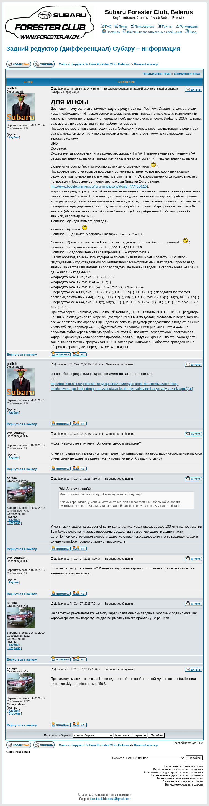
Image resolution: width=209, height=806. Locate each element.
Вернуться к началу (22, 354)
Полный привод (146, 64)
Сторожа (14, 523)
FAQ (106, 26)
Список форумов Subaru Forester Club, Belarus (94, 64)
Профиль (111, 32)
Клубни (13, 137)
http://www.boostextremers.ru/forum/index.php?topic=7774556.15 (99, 186)
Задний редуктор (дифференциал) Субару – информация (93, 48)
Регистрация (187, 26)
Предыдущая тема (157, 73)
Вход (190, 32)
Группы (165, 26)
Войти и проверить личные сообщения (152, 32)
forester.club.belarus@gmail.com (110, 799)
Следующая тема (187, 73)
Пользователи (143, 26)
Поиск (121, 26)
